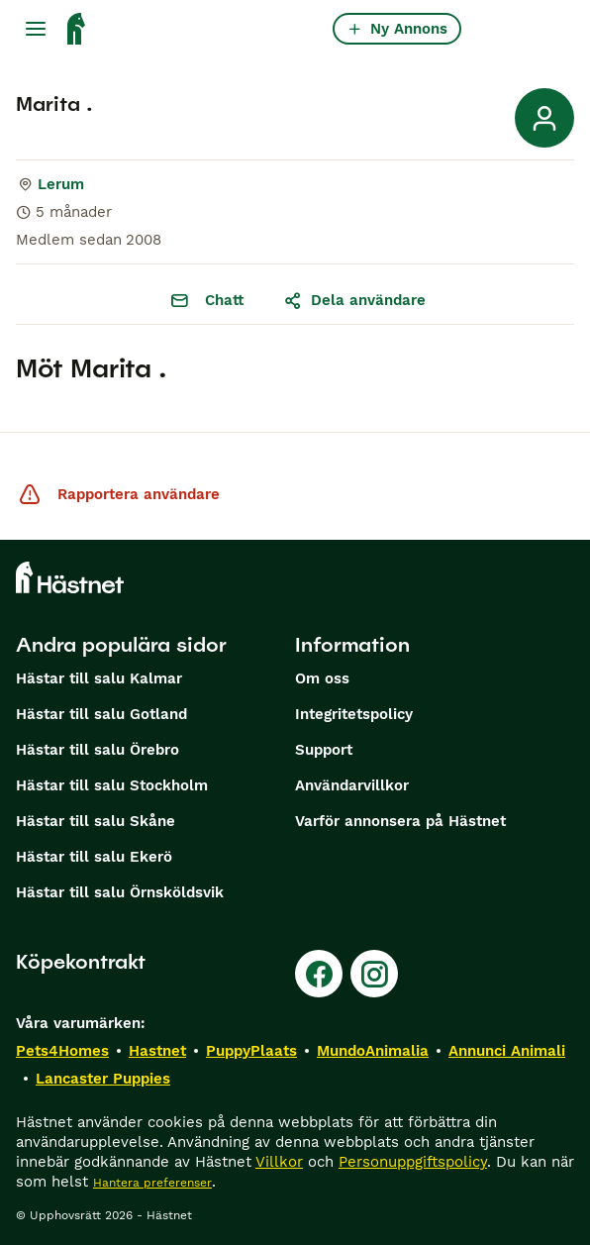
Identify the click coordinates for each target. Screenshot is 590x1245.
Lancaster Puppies (103, 1079)
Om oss (322, 678)
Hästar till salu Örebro (97, 750)
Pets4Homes (62, 1051)
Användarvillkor (352, 785)
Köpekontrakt (81, 962)
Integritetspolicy (354, 714)
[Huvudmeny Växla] (35, 29)
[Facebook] (319, 973)
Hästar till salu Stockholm (112, 785)
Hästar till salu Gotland (101, 714)
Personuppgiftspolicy (413, 1162)
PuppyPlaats (251, 1051)
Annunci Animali (506, 1051)
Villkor (279, 1162)
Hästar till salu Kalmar (99, 678)
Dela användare (354, 300)
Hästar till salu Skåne (95, 821)
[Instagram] (374, 973)
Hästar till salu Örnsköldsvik (120, 892)
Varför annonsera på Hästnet (400, 821)
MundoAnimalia (373, 1051)
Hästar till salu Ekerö (94, 857)
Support (323, 750)
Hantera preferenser (152, 1183)
